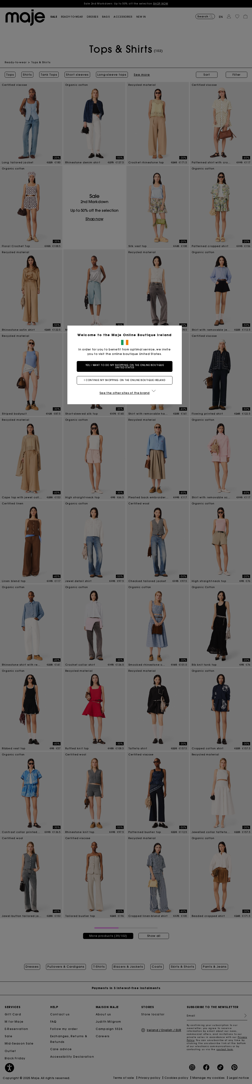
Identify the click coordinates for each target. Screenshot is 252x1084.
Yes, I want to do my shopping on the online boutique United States (126, 366)
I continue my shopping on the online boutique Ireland (126, 380)
